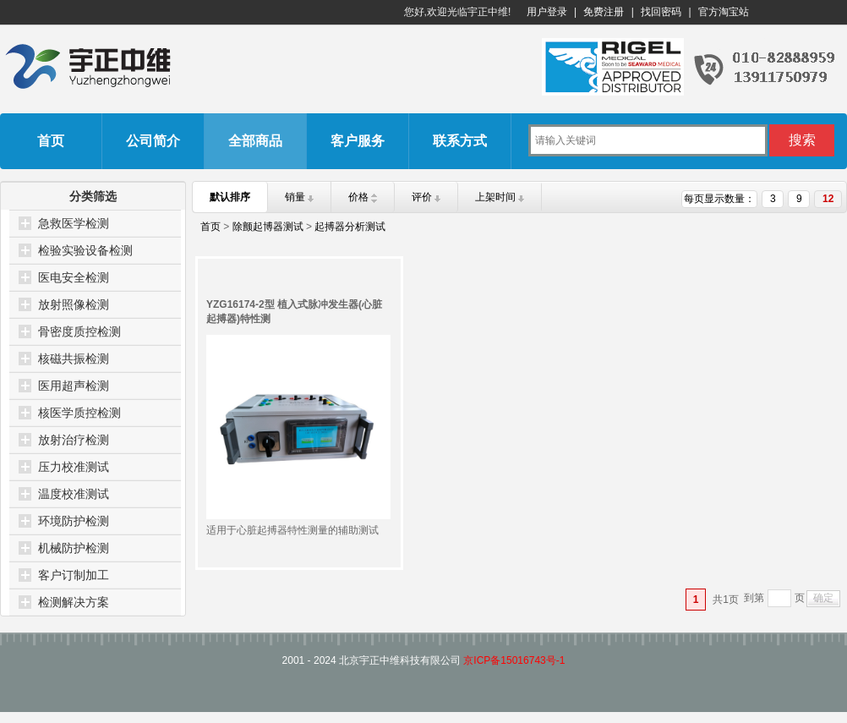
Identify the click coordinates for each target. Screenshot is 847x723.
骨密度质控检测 (79, 331)
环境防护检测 (73, 521)
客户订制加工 (73, 575)
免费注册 (603, 12)
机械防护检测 (73, 548)
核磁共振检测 (73, 358)
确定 (823, 598)
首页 (50, 141)
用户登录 (547, 12)
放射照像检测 (73, 304)
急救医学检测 (73, 223)
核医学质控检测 (79, 412)
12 (828, 199)
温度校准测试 (73, 494)
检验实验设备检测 (85, 250)
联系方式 (460, 141)
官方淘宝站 (723, 12)
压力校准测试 (73, 467)
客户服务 (358, 141)
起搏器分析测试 (349, 227)
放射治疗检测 (73, 439)
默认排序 (230, 197)
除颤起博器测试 (267, 227)
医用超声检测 (73, 385)
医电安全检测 (73, 277)
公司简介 (153, 141)
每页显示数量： (719, 199)
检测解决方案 (73, 602)
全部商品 (255, 141)
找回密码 (661, 12)
